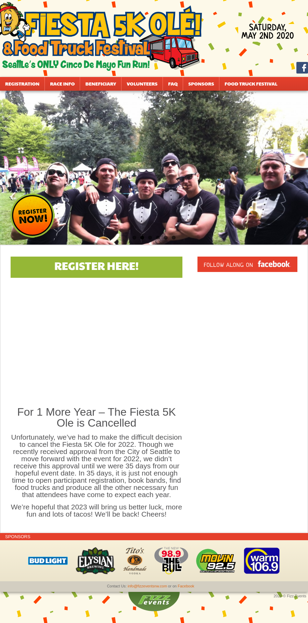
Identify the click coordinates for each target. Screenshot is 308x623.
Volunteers (142, 83)
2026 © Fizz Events (289, 596)
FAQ (173, 83)
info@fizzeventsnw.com (147, 586)
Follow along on (247, 265)
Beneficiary (100, 83)
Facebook (186, 586)
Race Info (62, 83)
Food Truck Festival (250, 83)
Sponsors (201, 83)
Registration (22, 83)
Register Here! (96, 265)
